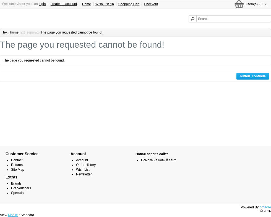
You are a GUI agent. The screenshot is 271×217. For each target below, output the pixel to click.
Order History (86, 165)
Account (82, 160)
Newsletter (84, 174)
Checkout (151, 4)
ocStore (265, 207)
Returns (17, 165)
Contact (16, 160)
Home (86, 4)
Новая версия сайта (152, 154)
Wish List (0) (104, 4)
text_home (11, 32)
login (42, 4)
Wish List (83, 170)
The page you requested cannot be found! (71, 32)
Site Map (17, 170)
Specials (17, 193)
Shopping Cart (129, 4)
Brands (16, 183)
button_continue (253, 76)
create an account (64, 4)
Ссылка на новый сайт (158, 160)
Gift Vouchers (21, 188)
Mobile (13, 215)
